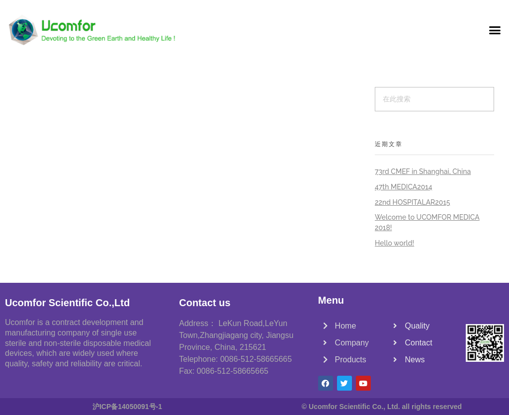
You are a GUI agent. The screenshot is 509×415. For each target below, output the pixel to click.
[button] (494, 29)
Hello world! (394, 243)
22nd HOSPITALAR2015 (412, 202)
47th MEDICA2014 (403, 187)
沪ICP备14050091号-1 (127, 407)
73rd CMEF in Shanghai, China (423, 171)
